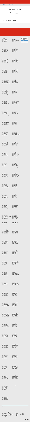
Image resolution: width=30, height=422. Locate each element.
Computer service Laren (14, 112)
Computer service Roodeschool (5, 274)
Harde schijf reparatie (10, 414)
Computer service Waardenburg (15, 239)
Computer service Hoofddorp (14, 67)
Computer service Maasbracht (15, 143)
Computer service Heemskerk (14, 42)
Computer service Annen (4, 52)
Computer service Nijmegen (14, 186)
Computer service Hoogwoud (14, 73)
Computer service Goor (4, 196)
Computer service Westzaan (14, 263)
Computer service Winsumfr (14, 295)
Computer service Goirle (4, 195)
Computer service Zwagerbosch (15, 377)
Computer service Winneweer (15, 291)
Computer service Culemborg (5, 135)
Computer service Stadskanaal (5, 337)
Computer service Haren (4, 217)
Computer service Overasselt (5, 238)
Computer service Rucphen (4, 280)
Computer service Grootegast (5, 205)
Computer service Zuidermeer (15, 359)
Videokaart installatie (22, 410)
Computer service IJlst (14, 80)
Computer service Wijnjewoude (15, 280)
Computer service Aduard (4, 41)
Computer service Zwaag (14, 374)
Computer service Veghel (4, 384)
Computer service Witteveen (14, 303)
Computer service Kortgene (14, 103)
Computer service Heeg (14, 41)
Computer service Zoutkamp (14, 355)
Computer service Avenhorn (5, 60)
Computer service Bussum (4, 123)
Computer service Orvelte (4, 222)
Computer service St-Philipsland (5, 336)
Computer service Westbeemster (15, 259)
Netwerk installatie (17, 412)
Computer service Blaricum (4, 92)
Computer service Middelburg (15, 152)
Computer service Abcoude (4, 40)
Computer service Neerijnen (14, 173)
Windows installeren (22, 413)
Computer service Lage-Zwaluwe (15, 109)
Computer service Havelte (14, 39)
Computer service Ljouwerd (14, 130)
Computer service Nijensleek (14, 184)
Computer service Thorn (4, 359)
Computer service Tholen (4, 358)
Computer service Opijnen (14, 218)
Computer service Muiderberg (15, 167)
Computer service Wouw (14, 317)
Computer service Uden (4, 365)
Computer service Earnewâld (5, 162)
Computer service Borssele (4, 102)
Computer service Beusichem (5, 88)
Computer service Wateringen (15, 254)
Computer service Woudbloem (15, 313)
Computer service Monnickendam (15, 161)
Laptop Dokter (9, 416)
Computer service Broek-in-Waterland (6, 114)
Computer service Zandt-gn (14, 332)
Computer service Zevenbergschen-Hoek (16, 343)
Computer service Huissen (14, 78)
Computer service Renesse (4, 259)
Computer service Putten (4, 253)
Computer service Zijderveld (14, 347)
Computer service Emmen (4, 175)
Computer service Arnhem (4, 57)
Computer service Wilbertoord (15, 282)
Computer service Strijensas (5, 347)
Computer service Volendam (14, 223)
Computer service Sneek (4, 323)
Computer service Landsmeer (14, 111)
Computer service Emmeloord (5, 174)
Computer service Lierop (14, 125)
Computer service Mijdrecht (14, 156)
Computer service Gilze (4, 193)
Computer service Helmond (14, 50)
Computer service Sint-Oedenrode (5, 313)
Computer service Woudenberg (15, 314)
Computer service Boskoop (4, 104)
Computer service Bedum (4, 69)
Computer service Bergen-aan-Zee (5, 80)
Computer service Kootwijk (14, 100)
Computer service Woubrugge (15, 312)
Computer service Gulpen (4, 207)
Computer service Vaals (4, 376)
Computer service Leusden (14, 123)
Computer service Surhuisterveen (5, 348)
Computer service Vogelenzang (15, 222)
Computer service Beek (4, 70)
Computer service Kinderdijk (14, 93)
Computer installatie (4, 410)
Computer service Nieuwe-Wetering (15, 175)
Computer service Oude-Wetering (5, 231)
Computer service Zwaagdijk (14, 375)
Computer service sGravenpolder (5, 302)
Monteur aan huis (17, 411)
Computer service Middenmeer (15, 155)
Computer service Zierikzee (14, 346)
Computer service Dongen (4, 153)
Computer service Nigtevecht (14, 182)
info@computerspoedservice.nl (24, 40)
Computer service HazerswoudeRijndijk (15, 40)
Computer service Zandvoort (14, 333)
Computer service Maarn (14, 140)
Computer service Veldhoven (5, 386)
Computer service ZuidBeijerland (15, 356)
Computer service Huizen (14, 79)
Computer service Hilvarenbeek (15, 57)
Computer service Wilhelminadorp (15, 284)
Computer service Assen (4, 58)
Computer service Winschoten (15, 292)
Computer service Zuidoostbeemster (15, 363)
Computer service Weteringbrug (15, 265)
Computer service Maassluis (14, 145)
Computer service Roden (4, 271)
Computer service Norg (14, 194)
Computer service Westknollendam (15, 262)
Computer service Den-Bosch (5, 140)
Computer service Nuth (14, 196)
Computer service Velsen (4, 388)
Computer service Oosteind (14, 207)
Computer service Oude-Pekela (5, 230)
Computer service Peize (4, 243)
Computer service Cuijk (4, 134)
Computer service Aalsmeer (4, 39)
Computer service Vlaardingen (5, 396)
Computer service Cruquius (4, 133)
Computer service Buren (4, 121)
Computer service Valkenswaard (5, 379)
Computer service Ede (4, 164)
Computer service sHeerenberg (5, 304)
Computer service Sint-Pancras (5, 314)
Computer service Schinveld (5, 293)
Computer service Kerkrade (14, 91)
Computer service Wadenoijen (15, 242)
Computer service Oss (4, 223)
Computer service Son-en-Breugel (5, 326)
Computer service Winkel (14, 290)
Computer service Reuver (4, 261)
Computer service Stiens (4, 343)
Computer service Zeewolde (14, 335)
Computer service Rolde (4, 273)
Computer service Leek (14, 114)
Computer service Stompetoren (5, 345)
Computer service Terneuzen (5, 354)
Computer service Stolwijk (4, 344)
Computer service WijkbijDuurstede (15, 275)
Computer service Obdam (14, 197)
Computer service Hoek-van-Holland (15, 61)
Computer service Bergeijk (4, 78)
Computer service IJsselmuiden (15, 82)
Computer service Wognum (14, 306)
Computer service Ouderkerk (5, 234)
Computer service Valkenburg (5, 378)
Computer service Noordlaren (14, 188)
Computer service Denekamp (5, 144)
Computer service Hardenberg (5, 214)
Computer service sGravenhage (5, 301)
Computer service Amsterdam (5, 50)
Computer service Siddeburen (5, 306)
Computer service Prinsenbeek (5, 251)
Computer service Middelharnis (15, 153)
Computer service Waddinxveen (15, 241)
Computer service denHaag (4, 145)
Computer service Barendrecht (5, 67)
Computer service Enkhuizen (5, 176)
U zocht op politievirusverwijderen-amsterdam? (8, 4)
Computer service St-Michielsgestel (5, 332)
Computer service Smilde (4, 322)
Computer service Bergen (4, 79)
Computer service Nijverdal (14, 187)
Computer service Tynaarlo (4, 364)
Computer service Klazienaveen (15, 94)
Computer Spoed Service (4, 1)
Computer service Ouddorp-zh (5, 229)
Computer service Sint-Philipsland (5, 315)
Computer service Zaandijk (14, 325)
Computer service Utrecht (4, 375)
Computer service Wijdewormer (15, 271)
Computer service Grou (4, 206)
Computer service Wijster (14, 281)
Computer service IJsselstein (14, 83)
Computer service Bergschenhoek (5, 82)
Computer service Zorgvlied (14, 353)
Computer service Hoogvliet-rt (15, 72)
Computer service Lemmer (14, 122)
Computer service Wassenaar (14, 251)
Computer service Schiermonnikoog (5, 290)
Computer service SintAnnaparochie (5, 316)
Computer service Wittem (14, 301)
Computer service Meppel (14, 151)
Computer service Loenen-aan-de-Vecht (16, 134)
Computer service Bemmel (4, 73)
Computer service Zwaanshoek (15, 376)
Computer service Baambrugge (5, 62)
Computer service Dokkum (4, 151)
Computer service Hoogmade (14, 71)
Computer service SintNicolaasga (5, 317)
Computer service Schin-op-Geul (5, 291)
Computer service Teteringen (5, 355)
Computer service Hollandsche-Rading (15, 63)
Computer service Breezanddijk (5, 110)
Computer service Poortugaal (5, 250)
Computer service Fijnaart (4, 182)
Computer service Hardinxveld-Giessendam (6, 216)
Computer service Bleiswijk (4, 93)
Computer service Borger (4, 100)
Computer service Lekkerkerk (14, 120)
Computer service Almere (4, 46)
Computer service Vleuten (4, 400)
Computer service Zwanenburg (15, 379)
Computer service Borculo (4, 99)
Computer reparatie (4, 412)
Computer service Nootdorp (14, 193)
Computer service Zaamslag (14, 323)
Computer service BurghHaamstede (5, 122)
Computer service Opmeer (14, 219)
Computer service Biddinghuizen (5, 90)
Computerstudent (10, 412)
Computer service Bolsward (5, 98)
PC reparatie (16, 415)
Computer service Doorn (4, 154)
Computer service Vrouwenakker (15, 233)
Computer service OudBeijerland (5, 228)
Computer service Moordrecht (15, 165)
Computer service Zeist (14, 337)
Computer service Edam (4, 163)
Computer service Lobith (14, 131)
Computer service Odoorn (14, 198)
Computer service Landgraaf (14, 110)
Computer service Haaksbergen (5, 208)
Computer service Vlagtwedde (5, 397)
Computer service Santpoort (5, 283)
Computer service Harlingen (5, 218)
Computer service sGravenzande (5, 303)
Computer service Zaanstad (14, 326)
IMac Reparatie (9, 415)
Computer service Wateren (14, 252)
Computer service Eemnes (4, 166)
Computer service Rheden (4, 262)
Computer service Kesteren (14, 92)
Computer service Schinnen (5, 292)
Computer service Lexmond (14, 124)
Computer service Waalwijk (14, 238)
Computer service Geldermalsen (5, 188)
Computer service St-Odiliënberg (5, 333)
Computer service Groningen (5, 204)
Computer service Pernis (4, 244)
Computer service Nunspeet (14, 195)
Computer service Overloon (5, 239)
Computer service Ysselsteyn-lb (15, 322)
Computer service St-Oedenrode (5, 334)
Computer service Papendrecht (5, 241)
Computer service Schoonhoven (5, 295)
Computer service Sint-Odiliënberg (5, 312)
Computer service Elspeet (4, 172)
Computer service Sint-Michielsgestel (5, 311)
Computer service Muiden (14, 166)
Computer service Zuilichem (14, 369)
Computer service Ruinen (4, 281)
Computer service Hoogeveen (14, 68)
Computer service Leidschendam (15, 119)
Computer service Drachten (4, 156)
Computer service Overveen (5, 240)
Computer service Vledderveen (5, 399)
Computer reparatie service (4, 413)
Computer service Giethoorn (5, 192)
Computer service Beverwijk (5, 89)
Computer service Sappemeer (5, 284)
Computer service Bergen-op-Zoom (5, 81)
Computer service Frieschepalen (5, 186)
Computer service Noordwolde (15, 192)
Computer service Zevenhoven (15, 344)
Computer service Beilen (4, 72)
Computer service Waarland (14, 240)
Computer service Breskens (4, 111)
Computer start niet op (4, 415)
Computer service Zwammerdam (15, 378)
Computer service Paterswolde (5, 242)
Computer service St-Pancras (5, 335)
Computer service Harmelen (5, 219)
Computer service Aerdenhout (5, 42)
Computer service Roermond (5, 272)
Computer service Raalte (4, 254)
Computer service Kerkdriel (14, 90)
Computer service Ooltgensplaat (15, 205)
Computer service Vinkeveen (5, 395)
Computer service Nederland (14, 172)
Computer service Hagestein (5, 213)
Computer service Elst (4, 173)
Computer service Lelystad (14, 121)
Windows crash (21, 412)
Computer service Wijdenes (14, 270)
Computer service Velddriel (4, 385)
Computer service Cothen (4, 131)
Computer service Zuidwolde (14, 366)
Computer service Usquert (4, 374)
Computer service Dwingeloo (5, 161)
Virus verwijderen (22, 411)
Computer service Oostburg (14, 206)
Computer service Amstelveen (5, 49)
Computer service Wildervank (15, 283)
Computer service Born (4, 101)
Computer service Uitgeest (4, 367)
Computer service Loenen (14, 133)
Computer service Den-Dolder (5, 141)
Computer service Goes (4, 194)
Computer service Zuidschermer (15, 365)
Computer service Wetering (14, 264)
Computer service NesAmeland (15, 174)
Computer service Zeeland (14, 334)
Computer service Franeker (4, 185)
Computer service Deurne (4, 146)
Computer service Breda (4, 109)
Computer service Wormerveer (15, 311)
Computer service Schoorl (4, 296)
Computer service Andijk (4, 51)
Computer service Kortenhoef (14, 102)
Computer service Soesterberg (5, 325)
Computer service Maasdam (14, 144)
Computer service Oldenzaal (14, 203)
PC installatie (16, 414)
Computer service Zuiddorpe (14, 358)
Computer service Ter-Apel (4, 353)
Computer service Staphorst (5, 338)
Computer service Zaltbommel (15, 327)
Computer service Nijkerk (14, 185)
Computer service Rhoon (4, 264)
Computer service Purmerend (5, 252)
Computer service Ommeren (14, 204)
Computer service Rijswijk (4, 269)
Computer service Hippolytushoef (15, 60)
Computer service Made (14, 146)
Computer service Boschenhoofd (5, 103)
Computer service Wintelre (14, 296)
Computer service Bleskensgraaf (5, 94)
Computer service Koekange (14, 98)
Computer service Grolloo (4, 203)
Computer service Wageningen (15, 244)
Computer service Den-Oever (5, 143)
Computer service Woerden (14, 305)
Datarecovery (9, 413)
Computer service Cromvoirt (5, 132)
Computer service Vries (14, 230)
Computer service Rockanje (4, 270)
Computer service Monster (14, 162)
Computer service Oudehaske (5, 232)
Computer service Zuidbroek (14, 357)
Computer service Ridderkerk (5, 265)
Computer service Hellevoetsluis (15, 49)
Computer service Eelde (4, 165)
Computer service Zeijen (14, 336)
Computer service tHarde (4, 357)
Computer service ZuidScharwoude (15, 364)
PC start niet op (16, 416)
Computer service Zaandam (14, 324)
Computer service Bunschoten (5, 119)
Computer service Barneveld (5, 68)
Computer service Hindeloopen (15, 59)
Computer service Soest (4, 324)
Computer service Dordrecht (5, 155)
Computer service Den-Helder (5, 142)
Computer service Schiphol (4, 294)
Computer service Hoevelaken (15, 62)
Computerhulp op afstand (11, 410)
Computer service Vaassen (4, 377)
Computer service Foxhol (4, 184)
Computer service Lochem (14, 132)
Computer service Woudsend (15, 316)
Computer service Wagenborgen (15, 243)
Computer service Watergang (14, 253)
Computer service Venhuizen (5, 390)
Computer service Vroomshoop (15, 232)
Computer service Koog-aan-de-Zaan (15, 99)
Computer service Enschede (5, 177)
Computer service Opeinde (14, 214)
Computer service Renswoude (5, 260)
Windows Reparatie (22, 414)
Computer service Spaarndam (5, 327)
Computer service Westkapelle (15, 261)
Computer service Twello (4, 363)
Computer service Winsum (14, 294)
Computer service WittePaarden (15, 302)
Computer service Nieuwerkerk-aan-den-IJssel (16, 177)
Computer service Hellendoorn (15, 48)
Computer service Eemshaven (5, 167)
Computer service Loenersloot (15, 135)
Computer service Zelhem (14, 338)
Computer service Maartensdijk (15, 142)
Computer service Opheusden (15, 217)
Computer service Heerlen (14, 46)
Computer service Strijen (4, 346)
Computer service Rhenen (4, 263)
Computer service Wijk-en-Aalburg (15, 274)
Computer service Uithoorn (4, 368)
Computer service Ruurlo (4, 282)
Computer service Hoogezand (14, 69)
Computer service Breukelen (5, 112)
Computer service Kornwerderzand (15, 101)
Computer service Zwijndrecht (15, 384)
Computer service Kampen (14, 88)
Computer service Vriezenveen (15, 231)
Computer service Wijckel (14, 269)
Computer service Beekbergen (5, 71)
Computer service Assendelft (5, 59)
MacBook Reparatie (17, 410)
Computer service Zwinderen (14, 385)
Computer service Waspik (14, 250)
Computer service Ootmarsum (15, 213)
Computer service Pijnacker (4, 249)
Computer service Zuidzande (14, 368)
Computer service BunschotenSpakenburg (6, 120)
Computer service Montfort (14, 164)
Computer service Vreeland (14, 229)
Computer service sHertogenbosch (5, 305)
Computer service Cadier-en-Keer (5, 124)
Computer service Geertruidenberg (5, 187)
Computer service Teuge (4, 356)
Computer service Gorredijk (5, 198)
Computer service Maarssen (14, 141)
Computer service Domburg (5, 152)
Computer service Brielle (4, 113)
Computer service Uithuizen (5, 369)
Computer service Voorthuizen (15, 228)
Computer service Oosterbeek (15, 208)
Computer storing (4, 416)
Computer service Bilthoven (5, 91)
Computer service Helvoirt (14, 51)
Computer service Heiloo (14, 47)
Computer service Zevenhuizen (15, 345)
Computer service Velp (4, 387)
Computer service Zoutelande (15, 354)
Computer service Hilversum (14, 58)
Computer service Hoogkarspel (15, 70)
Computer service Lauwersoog (15, 113)
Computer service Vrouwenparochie (15, 234)
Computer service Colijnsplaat (5, 130)
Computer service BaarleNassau (5, 63)
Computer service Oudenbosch (5, 233)
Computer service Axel (4, 61)
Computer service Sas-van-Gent (5, 285)
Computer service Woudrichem (15, 315)
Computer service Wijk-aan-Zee (15, 273)
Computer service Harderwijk (5, 215)
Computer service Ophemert (14, 216)
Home (2, 4)
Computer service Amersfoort (5, 48)
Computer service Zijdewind (14, 348)
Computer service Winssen (14, 293)
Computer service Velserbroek (5, 389)
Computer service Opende (14, 215)
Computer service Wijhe (14, 272)
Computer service (4, 414)
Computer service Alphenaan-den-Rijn (6, 47)
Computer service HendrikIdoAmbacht (15, 52)
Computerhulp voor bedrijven (11, 411)
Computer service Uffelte (4, 366)
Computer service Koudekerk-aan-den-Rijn (16, 104)
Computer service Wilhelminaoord (15, 285)
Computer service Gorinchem (5, 197)
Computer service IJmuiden (14, 81)
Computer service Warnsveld (14, 249)
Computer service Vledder (4, 398)
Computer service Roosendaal (5, 275)
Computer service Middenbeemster (15, 154)
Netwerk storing (16, 413)
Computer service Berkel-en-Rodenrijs (6, 83)
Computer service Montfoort (14, 163)
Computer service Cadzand (4, 125)
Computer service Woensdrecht (15, 304)
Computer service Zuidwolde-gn (15, 367)
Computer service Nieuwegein (15, 176)
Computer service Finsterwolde (5, 183)
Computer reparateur (4, 411)
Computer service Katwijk (14, 89)
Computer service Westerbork (15, 260)
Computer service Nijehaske (14, 183)
